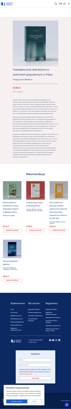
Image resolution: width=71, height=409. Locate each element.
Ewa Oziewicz (38, 211)
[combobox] (46, 3)
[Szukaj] (55, 3)
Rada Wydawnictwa (17, 319)
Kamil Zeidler (56, 222)
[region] (24, 395)
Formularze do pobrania (32, 319)
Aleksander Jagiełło (9, 215)
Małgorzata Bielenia (22, 80)
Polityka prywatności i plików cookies (52, 329)
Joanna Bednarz (11, 268)
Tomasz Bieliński (31, 209)
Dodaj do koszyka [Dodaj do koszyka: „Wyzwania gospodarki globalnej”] (12, 280)
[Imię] (35, 360)
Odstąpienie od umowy (53, 317)
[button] (69, 3)
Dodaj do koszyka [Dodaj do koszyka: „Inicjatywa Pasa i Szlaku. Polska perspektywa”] (35, 230)
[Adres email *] (35, 365)
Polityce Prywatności (25, 374)
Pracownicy (14, 312)
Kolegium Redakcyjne (17, 322)
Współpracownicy (16, 315)
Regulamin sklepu (51, 309)
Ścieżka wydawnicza (34, 312)
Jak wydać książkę (33, 309)
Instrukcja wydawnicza (35, 315)
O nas (12, 309)
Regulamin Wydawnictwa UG (16, 329)
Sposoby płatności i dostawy (52, 321)
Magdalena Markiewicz (10, 269)
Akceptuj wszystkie (31, 401)
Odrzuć (13, 401)
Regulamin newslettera (53, 325)
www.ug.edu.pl (65, 401)
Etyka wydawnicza (16, 325)
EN (60, 4)
